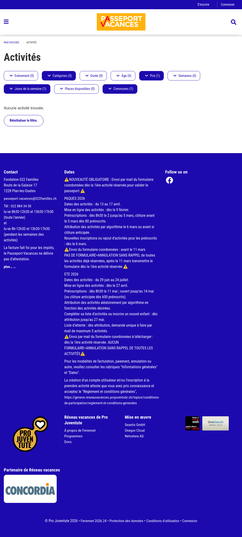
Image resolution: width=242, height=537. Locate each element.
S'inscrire (202, 5)
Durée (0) (94, 76)
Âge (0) (124, 76)
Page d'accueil (12, 42)
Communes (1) (120, 89)
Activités (32, 42)
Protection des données (125, 521)
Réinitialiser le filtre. (24, 121)
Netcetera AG (135, 436)
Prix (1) (152, 76)
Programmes (73, 436)
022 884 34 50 (21, 211)
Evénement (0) (22, 76)
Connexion (227, 5)
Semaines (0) (184, 76)
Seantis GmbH (135, 424)
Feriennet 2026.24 (91, 521)
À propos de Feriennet (80, 430)
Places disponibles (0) (77, 89)
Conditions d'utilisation (164, 521)
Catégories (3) (60, 76)
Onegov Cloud (135, 430)
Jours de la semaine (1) (28, 89)
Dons (68, 441)
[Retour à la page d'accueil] (121, 23)
